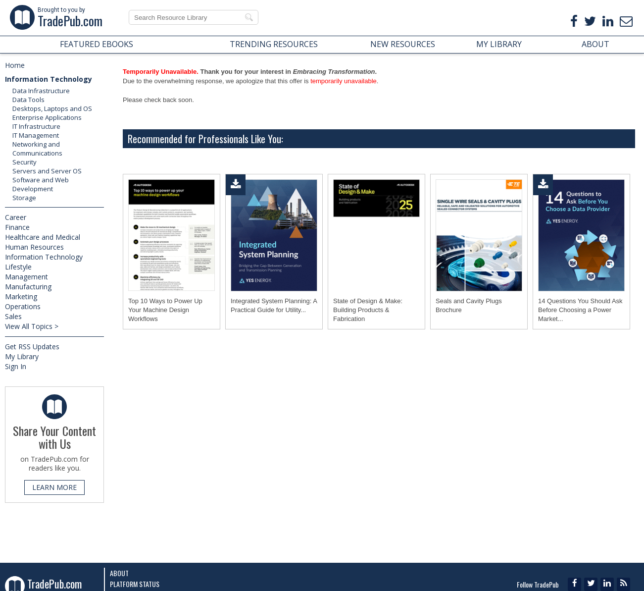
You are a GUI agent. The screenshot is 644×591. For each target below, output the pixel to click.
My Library (22, 356)
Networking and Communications (37, 149)
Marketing (21, 296)
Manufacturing (28, 286)
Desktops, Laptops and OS (52, 108)
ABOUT (595, 44)
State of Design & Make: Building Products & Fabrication (367, 309)
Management (26, 276)
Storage (24, 197)
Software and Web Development (40, 184)
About (119, 573)
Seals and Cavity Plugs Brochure (469, 305)
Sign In (15, 366)
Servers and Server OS (47, 170)
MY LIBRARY (499, 44)
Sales (13, 316)
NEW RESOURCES (402, 44)
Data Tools (28, 99)
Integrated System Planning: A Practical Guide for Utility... (274, 305)
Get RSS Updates (32, 346)
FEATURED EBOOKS (96, 44)
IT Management (35, 135)
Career (15, 217)
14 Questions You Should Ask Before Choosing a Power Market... (580, 309)
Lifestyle (18, 266)
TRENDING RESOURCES (274, 44)
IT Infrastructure (36, 126)
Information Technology (48, 79)
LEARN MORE (54, 487)
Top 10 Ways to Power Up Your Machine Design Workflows (165, 309)
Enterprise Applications (47, 117)
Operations (23, 306)
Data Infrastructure (41, 90)
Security (24, 162)
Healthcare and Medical (42, 237)
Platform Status (134, 584)
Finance (17, 227)
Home (15, 65)
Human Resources (34, 247)
